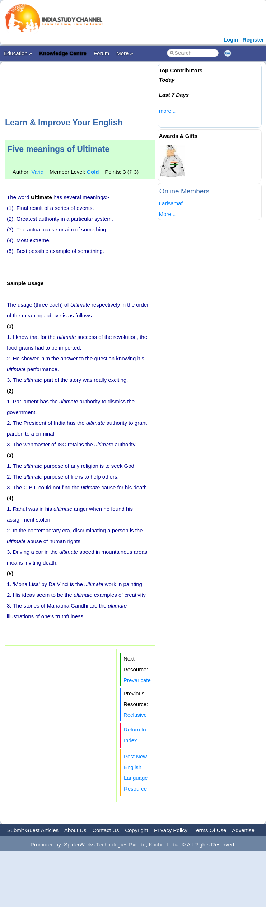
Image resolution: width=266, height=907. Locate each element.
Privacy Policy (170, 830)
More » (124, 53)
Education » (18, 53)
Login (231, 40)
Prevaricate (137, 680)
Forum (101, 53)
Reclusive (135, 715)
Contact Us (105, 830)
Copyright (136, 830)
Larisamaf (171, 203)
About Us (75, 830)
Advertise (243, 830)
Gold (93, 172)
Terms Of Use (210, 830)
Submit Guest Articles (33, 830)
